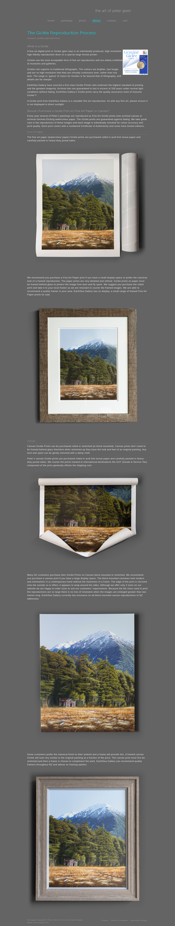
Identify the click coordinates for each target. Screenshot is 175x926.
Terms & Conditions (119, 921)
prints (82, 20)
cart (124, 20)
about (97, 20)
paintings (67, 20)
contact (111, 20)
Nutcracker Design (139, 921)
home (51, 20)
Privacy (105, 921)
